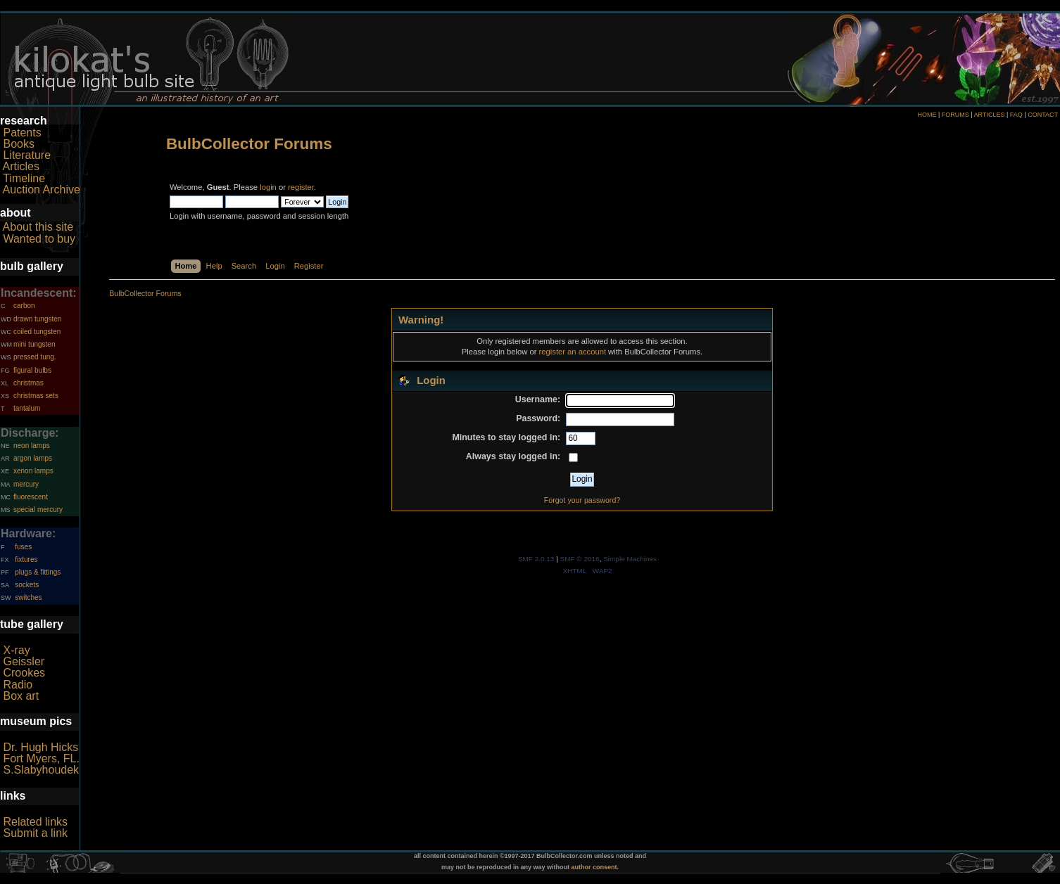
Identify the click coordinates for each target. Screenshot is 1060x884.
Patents (22, 133)
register (301, 187)
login (268, 187)
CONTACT (1043, 114)
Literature (27, 155)
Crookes (24, 673)
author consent (594, 867)
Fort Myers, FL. (41, 758)
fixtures (26, 559)
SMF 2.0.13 (536, 559)
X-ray (16, 650)
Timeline (24, 178)
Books (18, 144)
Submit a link (35, 833)
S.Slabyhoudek (41, 770)
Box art (21, 696)
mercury (26, 484)
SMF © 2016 (580, 559)
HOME (926, 114)
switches (28, 597)
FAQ (1016, 114)
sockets (27, 585)
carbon (24, 305)
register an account (572, 351)
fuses (23, 547)
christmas (28, 383)
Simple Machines (630, 559)
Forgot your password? (582, 500)
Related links (35, 822)
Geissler (23, 661)
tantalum (26, 408)
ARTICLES (989, 114)
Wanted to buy (39, 239)
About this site (38, 227)
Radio (17, 685)
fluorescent (30, 497)
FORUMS (955, 114)
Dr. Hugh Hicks (40, 747)
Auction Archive (41, 190)
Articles (21, 166)
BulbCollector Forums (249, 144)
